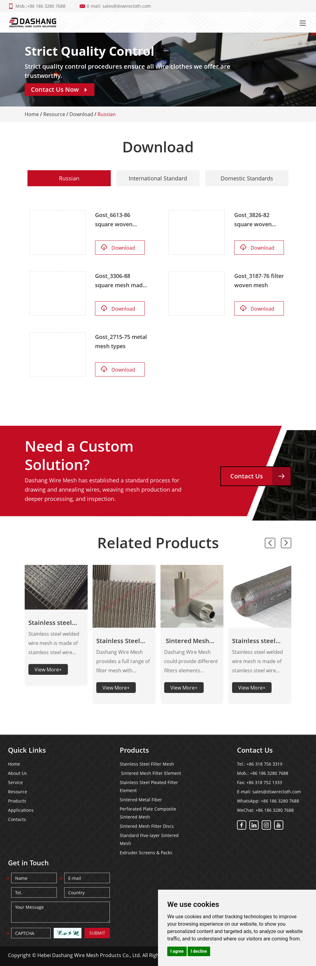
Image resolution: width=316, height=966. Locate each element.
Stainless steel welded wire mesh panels (55, 622)
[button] (270, 543)
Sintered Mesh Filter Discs (147, 826)
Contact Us (260, 476)
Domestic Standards (247, 178)
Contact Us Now (59, 89)
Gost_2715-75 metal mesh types (121, 341)
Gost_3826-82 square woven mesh (253, 220)
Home (32, 114)
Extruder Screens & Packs (146, 852)
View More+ (48, 669)
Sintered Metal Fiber (141, 800)
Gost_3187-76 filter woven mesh (259, 280)
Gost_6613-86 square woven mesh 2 (113, 220)
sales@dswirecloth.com (126, 6)
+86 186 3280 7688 (280, 801)
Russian (107, 114)
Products (17, 801)
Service (15, 782)
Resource (54, 114)
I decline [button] (199, 951)
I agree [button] (177, 951)
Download (81, 114)
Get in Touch (28, 862)
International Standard (158, 178)
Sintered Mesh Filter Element (186, 641)
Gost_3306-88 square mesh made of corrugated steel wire (120, 281)
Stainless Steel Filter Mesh (118, 641)
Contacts (17, 819)
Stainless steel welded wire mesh (259, 641)
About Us (17, 773)
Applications (21, 810)
